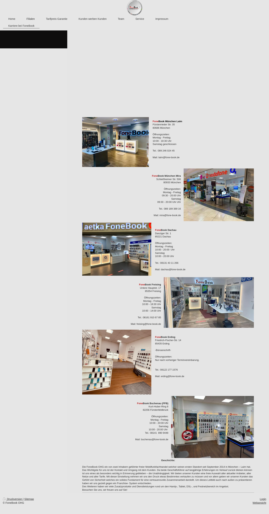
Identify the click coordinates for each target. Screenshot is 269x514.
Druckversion (13, 499)
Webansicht (259, 502)
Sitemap (29, 499)
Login (263, 499)
